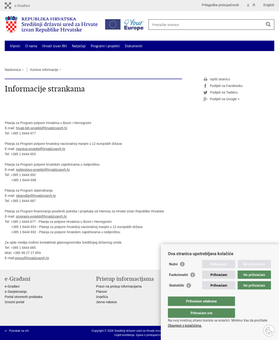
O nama (31, 46)
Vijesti (15, 46)
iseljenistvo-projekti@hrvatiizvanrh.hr (43, 170)
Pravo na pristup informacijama (119, 286)
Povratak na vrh (19, 330)
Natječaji (79, 46)
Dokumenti (133, 46)
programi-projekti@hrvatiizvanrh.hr (41, 216)
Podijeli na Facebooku (223, 86)
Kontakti (258, 57)
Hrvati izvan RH (54, 46)
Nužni (173, 273)
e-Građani (12, 286)
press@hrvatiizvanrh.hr (32, 258)
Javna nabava (106, 302)
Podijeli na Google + (221, 99)
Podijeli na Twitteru (220, 92)
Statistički (176, 295)
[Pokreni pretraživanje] (268, 24)
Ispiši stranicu (216, 79)
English (268, 5)
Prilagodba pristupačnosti (220, 5)
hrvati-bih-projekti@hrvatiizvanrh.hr (41, 128)
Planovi (101, 291)
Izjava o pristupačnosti (150, 335)
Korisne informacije (232, 57)
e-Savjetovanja (16, 291)
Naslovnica (13, 70)
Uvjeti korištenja (124, 335)
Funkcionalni (178, 284)
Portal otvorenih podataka (24, 297)
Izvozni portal (14, 302)
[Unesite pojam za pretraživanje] (209, 25)
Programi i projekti (105, 46)
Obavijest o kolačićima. (185, 325)
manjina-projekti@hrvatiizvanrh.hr (40, 149)
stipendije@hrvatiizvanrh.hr (36, 196)
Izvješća (102, 297)
